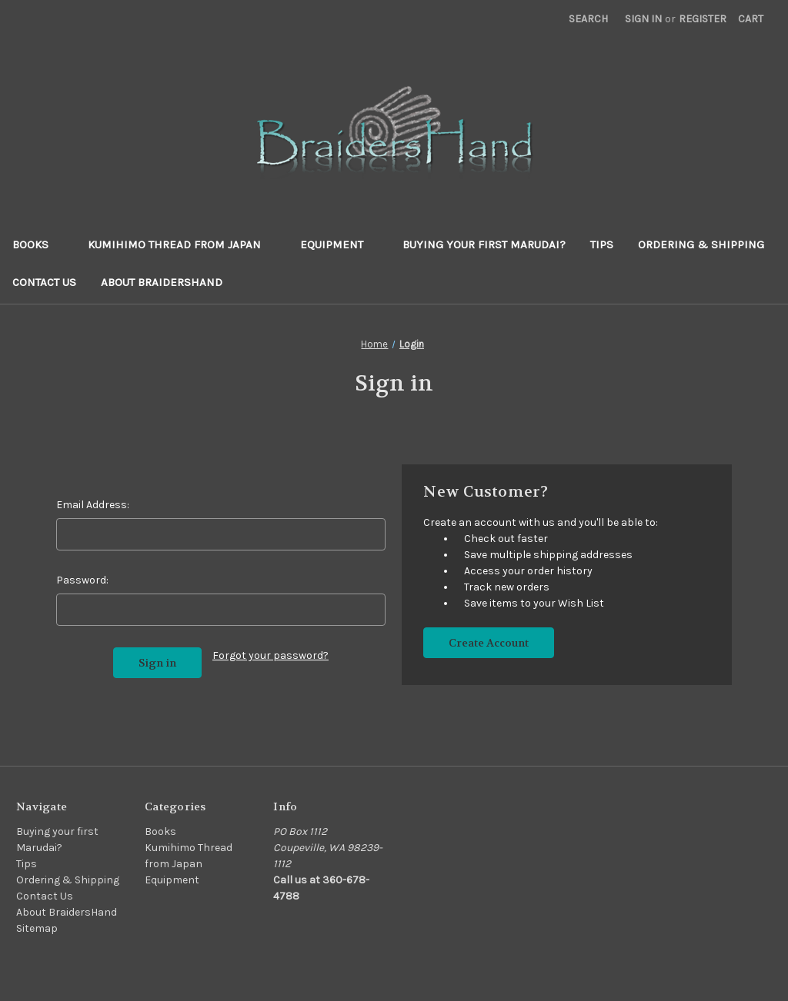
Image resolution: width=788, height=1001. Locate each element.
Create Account (489, 643)
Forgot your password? (270, 655)
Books (37, 244)
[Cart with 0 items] (751, 19)
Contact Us (44, 282)
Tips (601, 244)
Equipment (339, 244)
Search (588, 18)
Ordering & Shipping (701, 244)
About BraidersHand (161, 282)
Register (702, 18)
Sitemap (37, 928)
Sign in (643, 18)
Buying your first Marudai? (484, 244)
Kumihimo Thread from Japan (181, 244)
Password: (82, 580)
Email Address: (92, 504)
